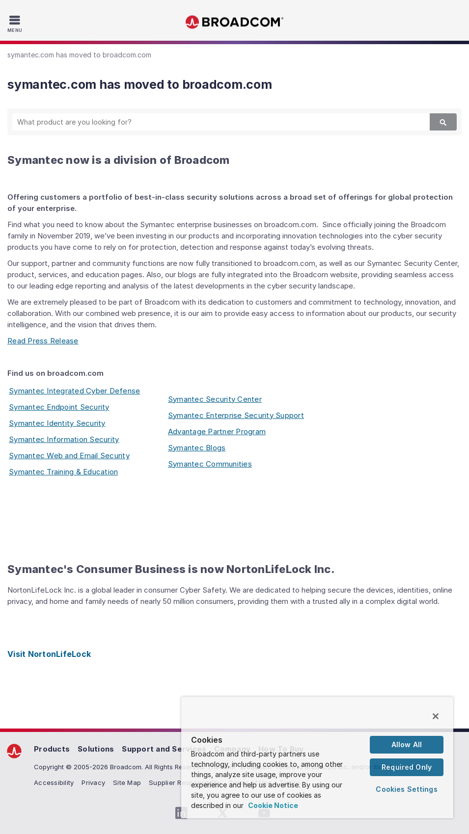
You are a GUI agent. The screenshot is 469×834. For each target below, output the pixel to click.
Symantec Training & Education (63, 471)
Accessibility (54, 782)
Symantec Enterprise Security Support (236, 415)
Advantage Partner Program (217, 431)
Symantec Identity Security (57, 423)
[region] (317, 758)
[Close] (435, 716)
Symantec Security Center (215, 399)
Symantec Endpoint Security (59, 407)
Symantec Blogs (197, 447)
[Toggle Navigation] (16, 23)
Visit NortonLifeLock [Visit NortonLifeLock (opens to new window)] (49, 654)
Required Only (407, 767)
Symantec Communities (210, 464)
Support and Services (164, 749)
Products (52, 749)
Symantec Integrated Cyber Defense (74, 390)
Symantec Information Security (64, 439)
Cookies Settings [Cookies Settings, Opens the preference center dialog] (406, 789)
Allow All (406, 744)
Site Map (127, 782)
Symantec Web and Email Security (69, 455)
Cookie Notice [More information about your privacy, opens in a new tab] (273, 805)
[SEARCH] (212, 121)
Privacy (93, 782)
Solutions (96, 749)
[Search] (443, 121)
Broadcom (234, 22)
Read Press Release (43, 340)
